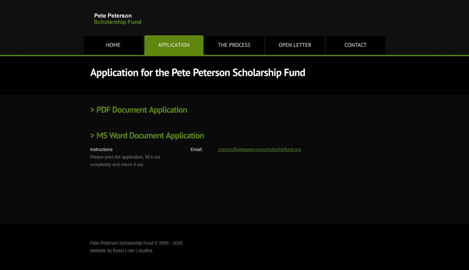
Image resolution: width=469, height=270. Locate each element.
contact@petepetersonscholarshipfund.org (259, 149)
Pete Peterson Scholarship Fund (124, 19)
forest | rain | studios (133, 250)
